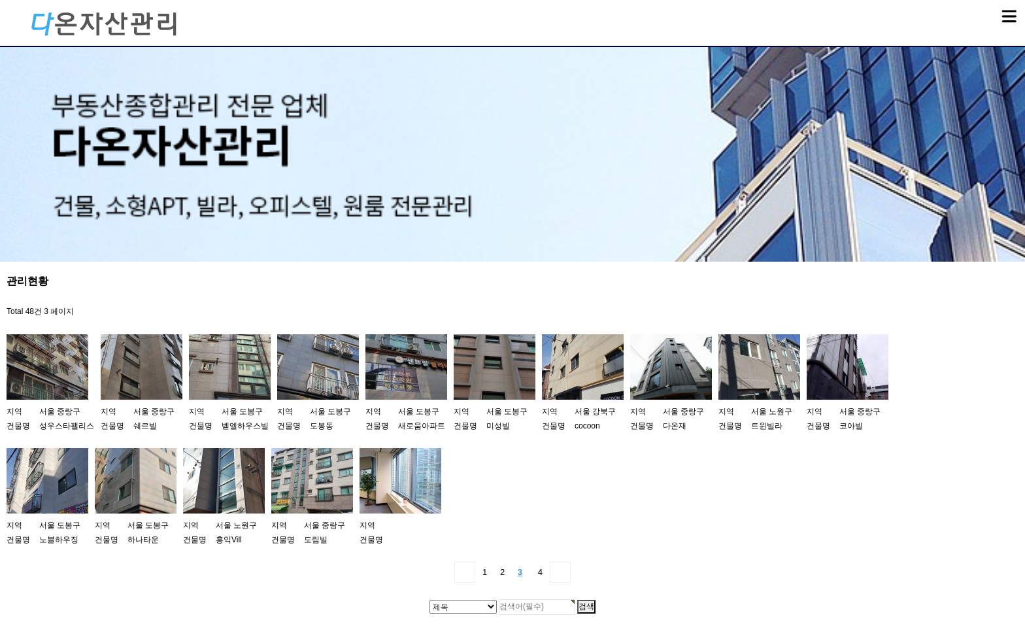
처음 (464, 572)
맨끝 (560, 572)
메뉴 (992, 10)
